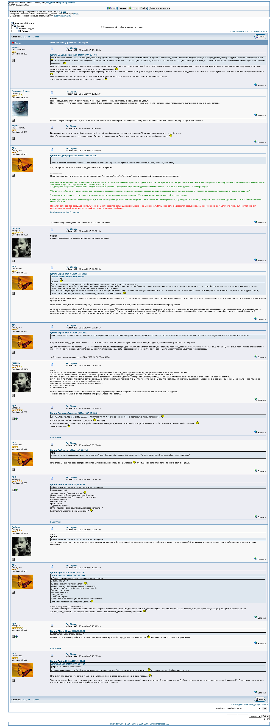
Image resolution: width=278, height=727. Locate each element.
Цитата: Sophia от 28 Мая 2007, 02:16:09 (68, 333)
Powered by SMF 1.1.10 (119, 724)
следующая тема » (258, 31)
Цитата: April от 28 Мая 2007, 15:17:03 (68, 277)
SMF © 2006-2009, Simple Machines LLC (150, 724)
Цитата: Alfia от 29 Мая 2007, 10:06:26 (67, 631)
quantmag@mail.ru (62, 16)
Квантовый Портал (24, 23)
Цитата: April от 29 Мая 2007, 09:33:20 (67, 572)
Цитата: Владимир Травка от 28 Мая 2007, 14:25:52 (73, 156)
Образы (25, 31)
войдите (50, 3)
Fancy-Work (55, 437)
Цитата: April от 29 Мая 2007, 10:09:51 (67, 661)
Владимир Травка (21, 91)
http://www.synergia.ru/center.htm (65, 212)
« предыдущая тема (239, 31)
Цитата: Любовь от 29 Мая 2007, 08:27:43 (69, 450)
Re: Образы (71, 48)
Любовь (16, 228)
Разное (20, 26)
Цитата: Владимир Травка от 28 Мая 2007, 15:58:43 (73, 55)
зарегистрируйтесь (67, 3)
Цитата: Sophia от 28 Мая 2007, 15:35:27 (68, 274)
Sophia (15, 47)
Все (37, 37)
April (14, 406)
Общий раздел (26, 29)
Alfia (14, 148)
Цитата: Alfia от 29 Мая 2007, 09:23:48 (67, 484)
